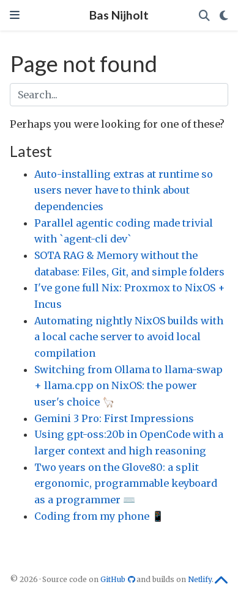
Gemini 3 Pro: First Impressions (114, 418)
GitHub (118, 579)
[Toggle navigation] (15, 15)
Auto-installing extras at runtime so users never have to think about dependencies (123, 190)
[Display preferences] (224, 16)
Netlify (200, 579)
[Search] (204, 16)
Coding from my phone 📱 (99, 516)
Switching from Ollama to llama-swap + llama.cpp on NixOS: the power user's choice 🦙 (128, 385)
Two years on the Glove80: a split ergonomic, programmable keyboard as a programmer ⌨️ (125, 483)
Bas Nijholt (119, 15)
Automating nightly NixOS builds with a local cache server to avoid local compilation (128, 337)
